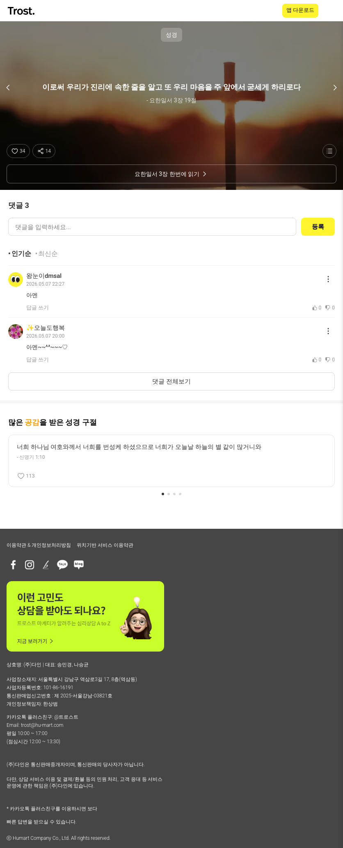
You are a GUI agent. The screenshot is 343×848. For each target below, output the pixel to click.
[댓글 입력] (152, 227)
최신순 (48, 253)
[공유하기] (44, 151)
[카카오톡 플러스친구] (62, 564)
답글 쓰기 (37, 307)
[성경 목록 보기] (329, 151)
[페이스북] (13, 564)
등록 (318, 226)
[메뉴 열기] (331, 11)
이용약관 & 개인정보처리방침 (39, 545)
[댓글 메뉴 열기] (328, 279)
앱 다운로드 (300, 10)
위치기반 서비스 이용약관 (105, 545)
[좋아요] (18, 151)
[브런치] (46, 564)
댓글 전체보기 (171, 381)
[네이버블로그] (78, 564)
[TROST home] (22, 11)
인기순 (21, 253)
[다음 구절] (335, 87)
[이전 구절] (8, 87)
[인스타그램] (29, 564)
